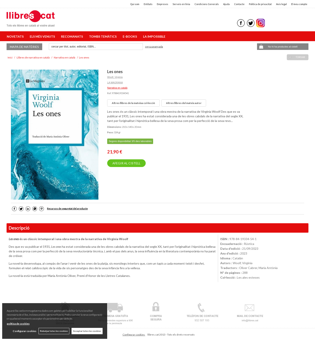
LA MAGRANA (115, 82)
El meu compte (299, 4)
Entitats (148, 4)
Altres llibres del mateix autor (183, 103)
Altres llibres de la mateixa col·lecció (133, 103)
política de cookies (18, 323)
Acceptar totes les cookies (87, 331)
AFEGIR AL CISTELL (126, 163)
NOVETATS (16, 36)
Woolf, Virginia (115, 77)
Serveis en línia (181, 4)
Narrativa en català (117, 87)
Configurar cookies (133, 334)
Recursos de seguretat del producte (67, 208)
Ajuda (226, 4)
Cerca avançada (154, 46)
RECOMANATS (72, 36)
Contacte (239, 4)
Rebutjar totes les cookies (54, 331)
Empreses (162, 4)
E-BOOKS (130, 36)
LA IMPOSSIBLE (154, 36)
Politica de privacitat (260, 4)
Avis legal (281, 4)
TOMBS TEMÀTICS (103, 36)
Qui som (134, 4)
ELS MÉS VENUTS (43, 36)
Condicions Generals (206, 4)
